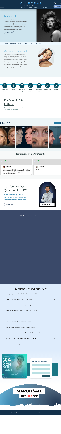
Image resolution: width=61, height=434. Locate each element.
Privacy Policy (14, 412)
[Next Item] (59, 137)
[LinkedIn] (58, 3)
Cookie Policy (9, 412)
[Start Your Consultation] (9, 32)
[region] (47, 195)
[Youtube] (59, 3)
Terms (6, 412)
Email (33, 370)
